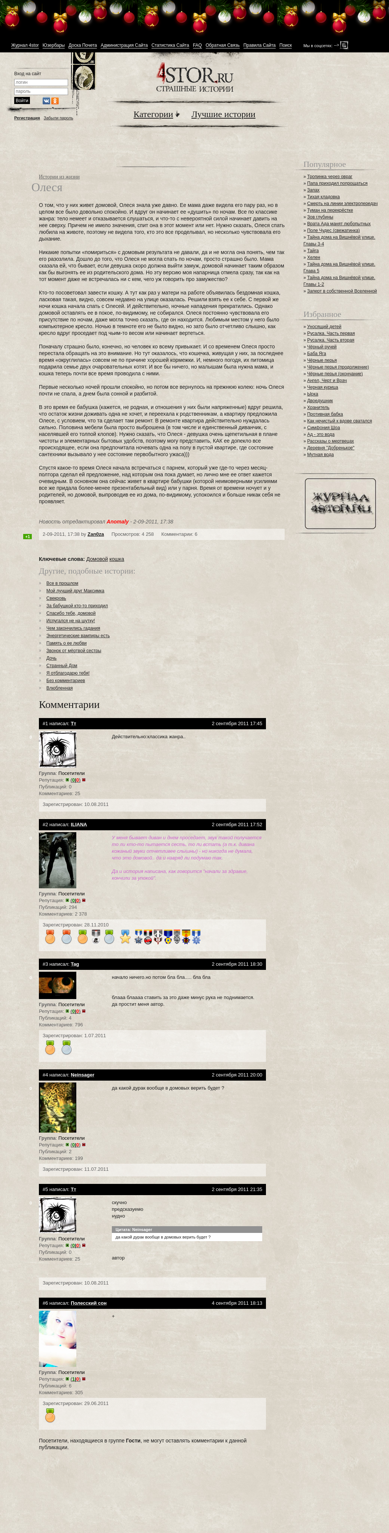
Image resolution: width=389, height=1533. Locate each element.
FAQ (197, 45)
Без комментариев (65, 680)
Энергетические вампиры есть (78, 635)
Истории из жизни (59, 177)
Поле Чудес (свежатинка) (333, 230)
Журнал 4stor (25, 45)
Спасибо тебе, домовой (71, 613)
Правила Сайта (259, 45)
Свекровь (56, 598)
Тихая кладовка (323, 196)
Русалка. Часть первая (331, 333)
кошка (116, 559)
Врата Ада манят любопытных (339, 223)
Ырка (312, 394)
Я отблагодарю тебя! (67, 673)
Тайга (313, 250)
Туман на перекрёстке (330, 210)
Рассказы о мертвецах (330, 441)
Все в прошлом (62, 583)
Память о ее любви (66, 643)
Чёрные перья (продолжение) (338, 367)
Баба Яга (316, 353)
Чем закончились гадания (73, 628)
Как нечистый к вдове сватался (339, 421)
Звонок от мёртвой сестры (73, 650)
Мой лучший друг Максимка (75, 590)
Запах (313, 190)
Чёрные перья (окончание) (335, 373)
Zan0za (96, 534)
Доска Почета (82, 45)
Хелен (313, 257)
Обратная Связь (223, 45)
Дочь (51, 658)
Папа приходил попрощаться (337, 183)
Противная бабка (325, 414)
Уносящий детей (324, 326)
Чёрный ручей (322, 346)
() (76, 780)
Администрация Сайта (124, 45)
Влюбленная (59, 688)
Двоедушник (320, 400)
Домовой (97, 559)
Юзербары (54, 45)
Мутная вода (320, 454)
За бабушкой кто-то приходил (77, 605)
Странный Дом (61, 665)
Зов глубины (320, 217)
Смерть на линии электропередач (342, 203)
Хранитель (318, 407)
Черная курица (322, 387)
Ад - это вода (320, 434)
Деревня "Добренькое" (330, 448)
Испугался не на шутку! (70, 620)
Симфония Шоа (323, 427)
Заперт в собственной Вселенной (342, 291)
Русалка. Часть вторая (330, 340)
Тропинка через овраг (329, 176)
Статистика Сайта (170, 45)
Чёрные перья (322, 360)
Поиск (285, 45)
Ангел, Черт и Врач (327, 380)
